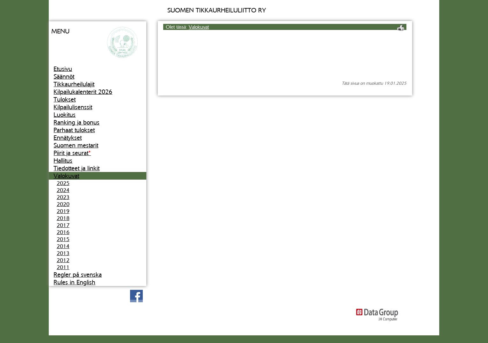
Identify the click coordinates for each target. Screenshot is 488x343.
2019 (63, 211)
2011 (63, 267)
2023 (63, 197)
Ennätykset (68, 137)
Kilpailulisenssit (73, 107)
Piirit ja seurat (72, 153)
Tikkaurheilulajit (74, 84)
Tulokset (65, 99)
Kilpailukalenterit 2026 (83, 92)
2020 (63, 204)
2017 (63, 225)
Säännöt (64, 76)
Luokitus (65, 114)
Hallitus (63, 160)
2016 (63, 232)
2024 (63, 190)
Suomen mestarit (76, 145)
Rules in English (74, 282)
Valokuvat (66, 176)
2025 (63, 183)
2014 (63, 246)
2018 (63, 218)
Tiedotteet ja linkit (76, 168)
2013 (63, 253)
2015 (63, 239)
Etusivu (63, 69)
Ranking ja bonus (76, 122)
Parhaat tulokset (74, 130)
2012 (63, 260)
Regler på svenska (78, 274)
